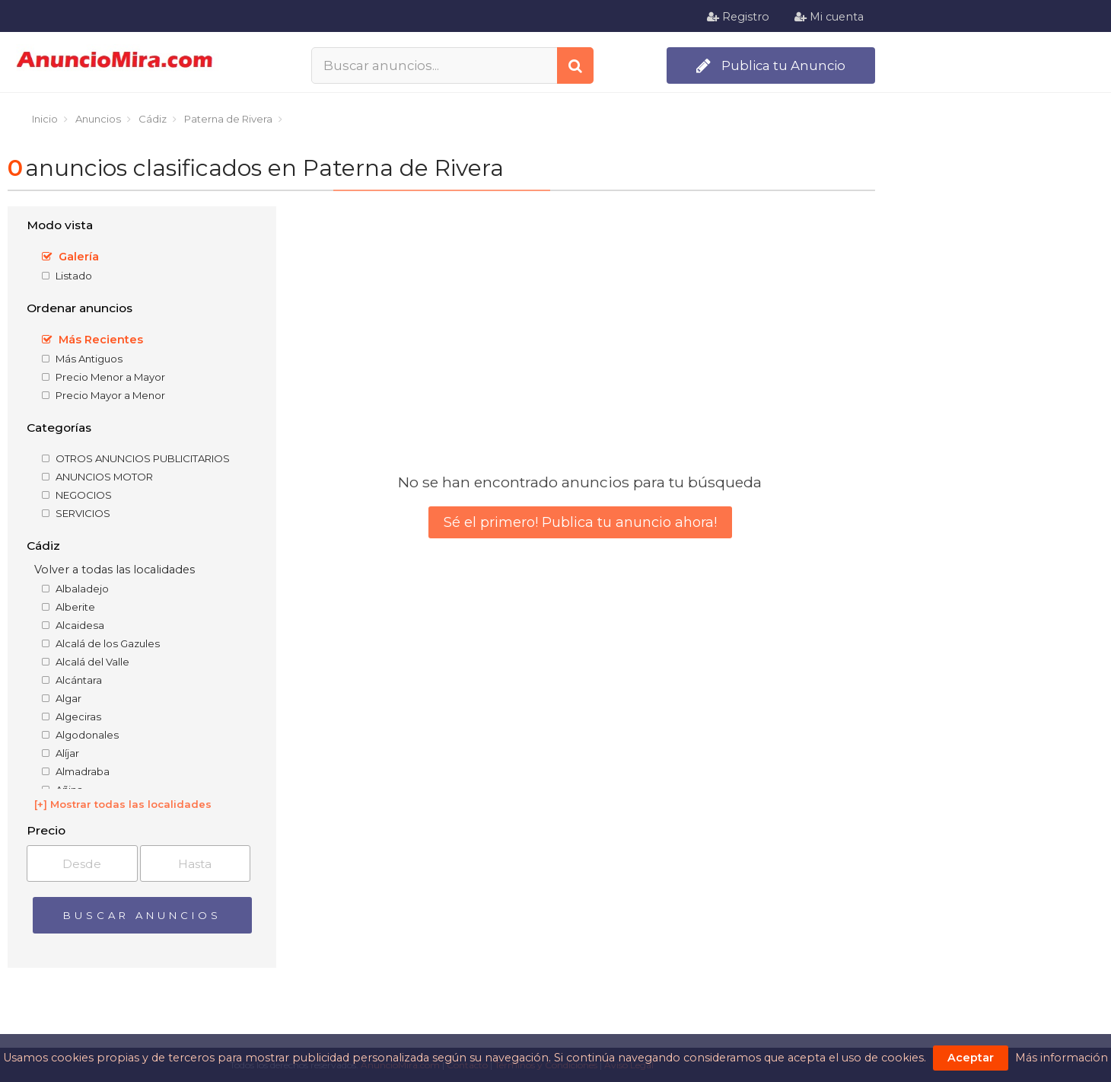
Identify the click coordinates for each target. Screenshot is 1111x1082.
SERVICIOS (76, 513)
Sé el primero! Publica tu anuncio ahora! (580, 522)
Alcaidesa (73, 625)
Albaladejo (75, 588)
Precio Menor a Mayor (103, 377)
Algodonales (80, 735)
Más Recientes (92, 339)
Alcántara (72, 680)
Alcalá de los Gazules (101, 643)
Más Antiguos (82, 359)
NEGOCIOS (77, 495)
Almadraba (76, 771)
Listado (67, 276)
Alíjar (60, 753)
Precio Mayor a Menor (103, 395)
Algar (61, 698)
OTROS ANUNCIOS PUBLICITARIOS (136, 458)
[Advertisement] (997, 427)
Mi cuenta (829, 17)
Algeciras (71, 716)
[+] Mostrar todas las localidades (123, 804)
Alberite (68, 607)
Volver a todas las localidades (114, 569)
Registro (738, 17)
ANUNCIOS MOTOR (97, 477)
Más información (1061, 1057)
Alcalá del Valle (85, 662)
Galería (70, 256)
